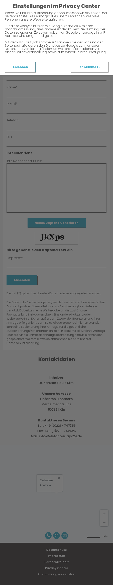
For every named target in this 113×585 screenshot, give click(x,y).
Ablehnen (20, 67)
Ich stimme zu (90, 67)
